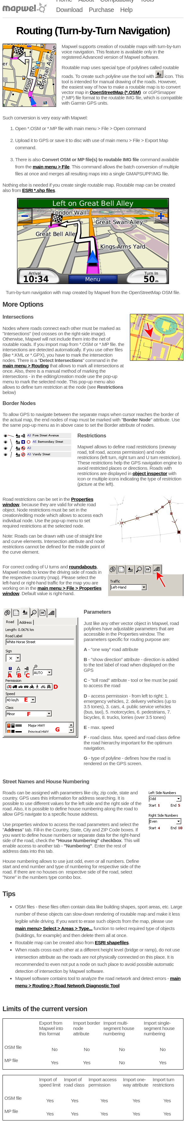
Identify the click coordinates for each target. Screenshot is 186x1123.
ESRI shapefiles (112, 942)
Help (126, 9)
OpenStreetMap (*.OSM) (115, 92)
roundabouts (83, 566)
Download (69, 9)
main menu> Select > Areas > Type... (53, 928)
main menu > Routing (26, 365)
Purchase (101, 9)
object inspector (149, 473)
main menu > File (51, 166)
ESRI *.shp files (38, 190)
